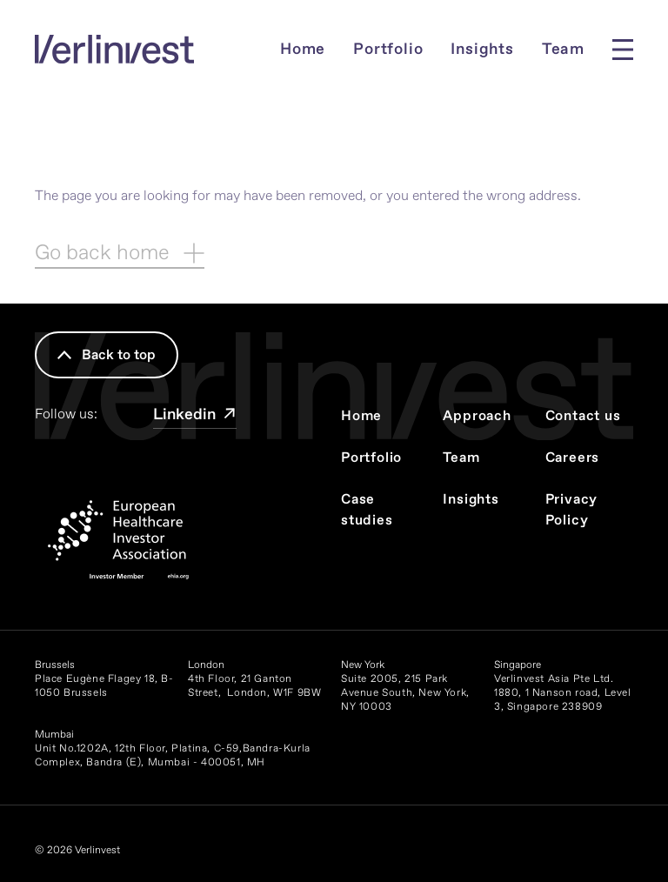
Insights (482, 49)
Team (563, 49)
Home (302, 49)
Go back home (119, 252)
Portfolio (388, 49)
